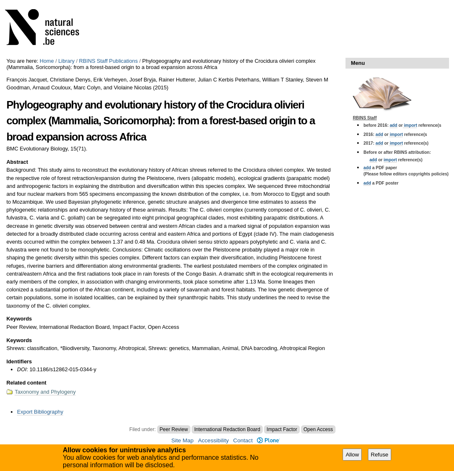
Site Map (182, 440)
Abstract (17, 162)
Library (66, 61)
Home (46, 61)
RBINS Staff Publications (108, 61)
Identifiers (19, 361)
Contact (243, 440)
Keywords (19, 319)
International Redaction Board (227, 429)
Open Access (318, 429)
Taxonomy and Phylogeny (45, 392)
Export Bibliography (40, 412)
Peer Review (174, 429)
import (410, 125)
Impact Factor (281, 429)
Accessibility (213, 440)
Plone (268, 440)
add (393, 125)
